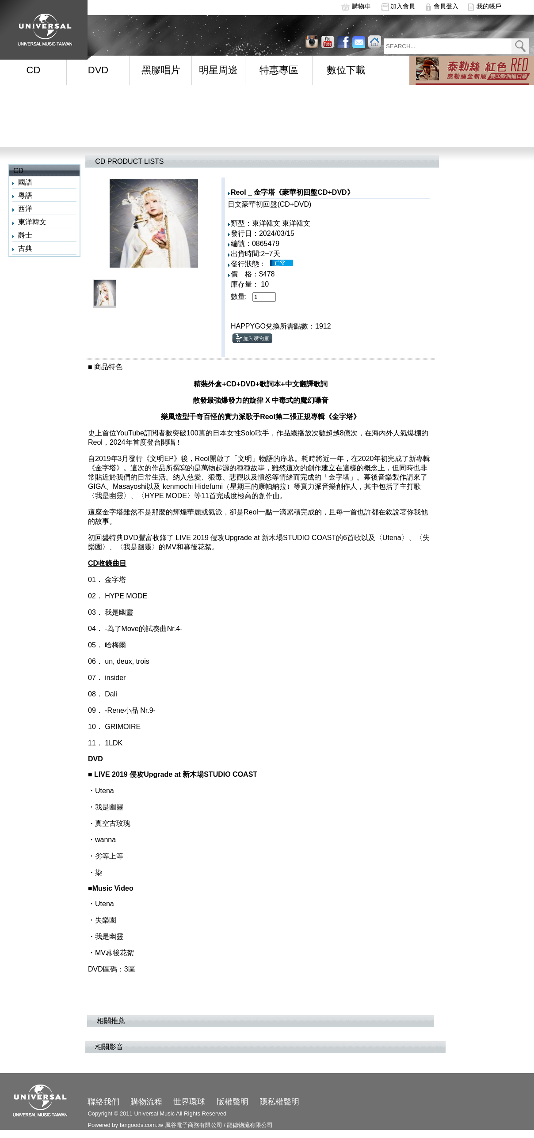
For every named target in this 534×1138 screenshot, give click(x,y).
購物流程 (146, 1101)
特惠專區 (278, 70)
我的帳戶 (489, 6)
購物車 (361, 6)
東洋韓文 (32, 222)
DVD (98, 70)
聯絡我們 (103, 1101)
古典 (25, 248)
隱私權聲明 (279, 1101)
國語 (25, 182)
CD (34, 70)
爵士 (25, 235)
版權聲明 (232, 1101)
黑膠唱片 (160, 70)
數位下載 (346, 70)
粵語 (25, 195)
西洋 (25, 208)
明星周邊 (218, 70)
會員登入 (446, 6)
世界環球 (189, 1101)
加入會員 (402, 6)
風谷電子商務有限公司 (193, 1125)
